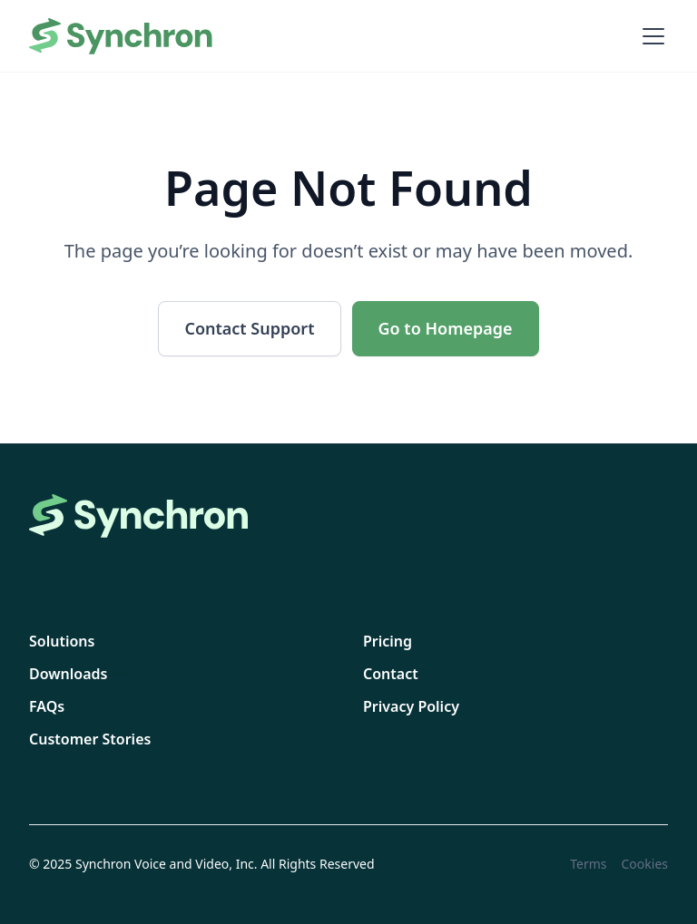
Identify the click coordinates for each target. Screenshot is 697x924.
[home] (121, 36)
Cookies (645, 863)
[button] (650, 36)
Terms (588, 863)
